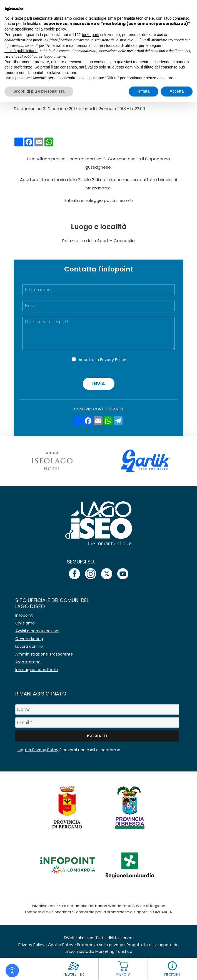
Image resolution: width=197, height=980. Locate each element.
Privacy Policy (113, 359)
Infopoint (24, 615)
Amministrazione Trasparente (44, 654)
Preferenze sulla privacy (100, 945)
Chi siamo (25, 623)
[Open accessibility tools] (12, 970)
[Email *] (97, 722)
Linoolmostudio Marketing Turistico (98, 951)
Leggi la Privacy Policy (37, 750)
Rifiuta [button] (144, 91)
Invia (98, 383)
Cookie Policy (60, 945)
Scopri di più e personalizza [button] (38, 91)
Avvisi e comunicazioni (37, 631)
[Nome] (97, 709)
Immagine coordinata (36, 669)
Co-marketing (29, 638)
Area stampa (28, 662)
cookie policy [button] (55, 29)
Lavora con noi (29, 646)
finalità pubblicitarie (21, 51)
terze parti (90, 34)
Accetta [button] (176, 91)
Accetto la (102, 359)
